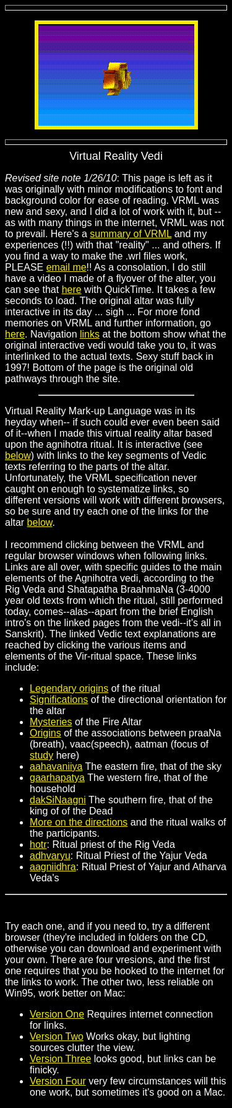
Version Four (58, 1081)
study (41, 755)
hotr (38, 844)
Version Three (60, 1058)
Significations (59, 699)
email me (66, 267)
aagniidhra (53, 867)
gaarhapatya (57, 777)
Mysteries (51, 722)
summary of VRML (130, 234)
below (18, 455)
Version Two (57, 1036)
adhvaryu (50, 855)
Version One (57, 1014)
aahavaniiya (56, 766)
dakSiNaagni (58, 800)
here (72, 289)
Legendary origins (69, 688)
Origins (45, 733)
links (90, 334)
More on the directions (78, 822)
